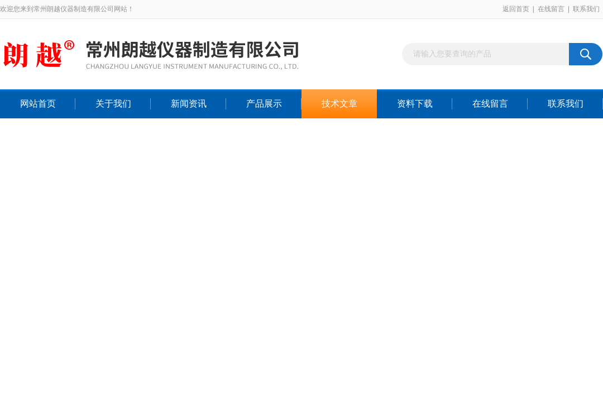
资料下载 (415, 103)
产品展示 (264, 103)
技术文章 (339, 103)
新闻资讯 (189, 103)
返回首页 (515, 9)
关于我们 (113, 103)
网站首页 (38, 103)
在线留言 (551, 9)
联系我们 (586, 9)
